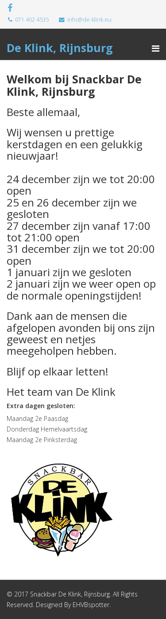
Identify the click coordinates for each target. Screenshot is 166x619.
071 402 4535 (32, 19)
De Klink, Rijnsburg (60, 47)
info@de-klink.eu (89, 19)
